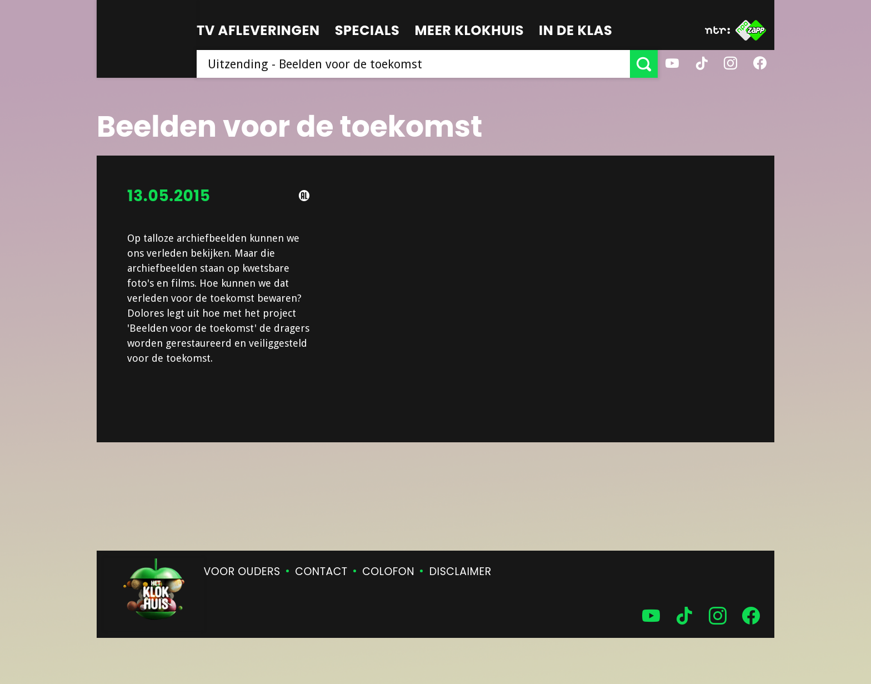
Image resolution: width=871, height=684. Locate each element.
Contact (321, 571)
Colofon (388, 571)
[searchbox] (413, 64)
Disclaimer (460, 571)
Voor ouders (242, 571)
